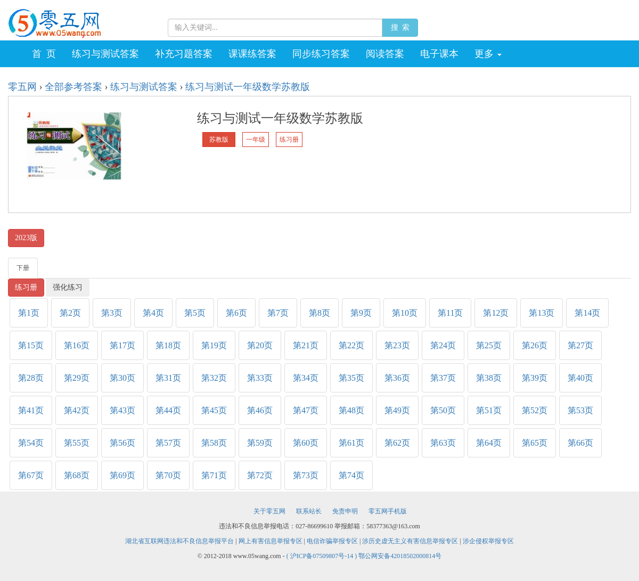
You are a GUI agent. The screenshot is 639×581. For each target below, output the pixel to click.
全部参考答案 (73, 86)
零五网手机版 (387, 511)
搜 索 (400, 27)
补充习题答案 (183, 53)
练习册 (26, 287)
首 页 (44, 53)
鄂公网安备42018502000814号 (399, 556)
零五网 (22, 86)
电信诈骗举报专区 (332, 541)
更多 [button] (488, 53)
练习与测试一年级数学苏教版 (247, 86)
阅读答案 (385, 53)
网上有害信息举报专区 (270, 541)
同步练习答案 (321, 53)
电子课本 (439, 53)
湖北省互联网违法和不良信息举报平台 (179, 541)
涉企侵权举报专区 (488, 541)
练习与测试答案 (105, 53)
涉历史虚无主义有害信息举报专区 (410, 541)
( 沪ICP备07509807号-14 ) (322, 556)
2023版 (26, 238)
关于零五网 (269, 511)
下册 (23, 268)
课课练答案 (252, 53)
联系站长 (309, 511)
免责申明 (345, 511)
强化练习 (68, 287)
